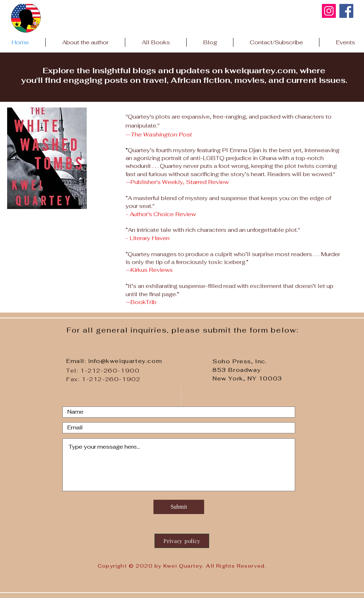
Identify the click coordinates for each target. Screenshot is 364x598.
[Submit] (178, 507)
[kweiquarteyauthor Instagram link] (329, 11)
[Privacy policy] (182, 541)
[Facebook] (346, 11)
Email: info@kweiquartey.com (114, 361)
